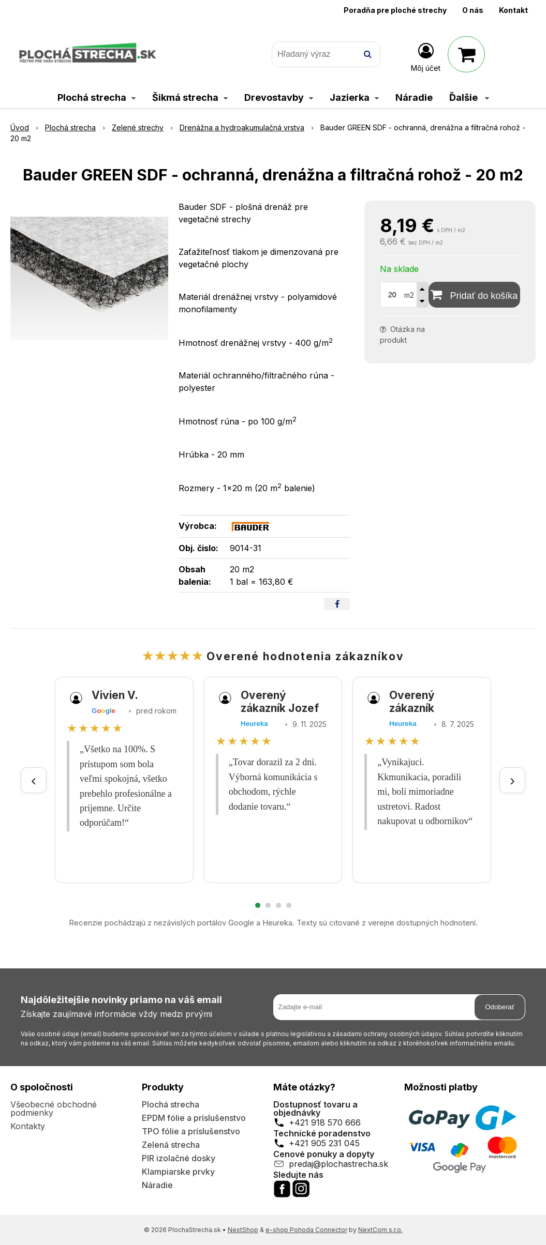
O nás (472, 10)
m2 (409, 295)
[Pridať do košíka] (474, 295)
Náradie (157, 1185)
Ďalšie (469, 97)
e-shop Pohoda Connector (306, 1230)
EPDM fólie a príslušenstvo (194, 1118)
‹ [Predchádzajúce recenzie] (33, 779)
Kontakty (27, 1126)
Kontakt (513, 10)
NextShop (243, 1230)
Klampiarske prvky (178, 1171)
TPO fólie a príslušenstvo (191, 1131)
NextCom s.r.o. (380, 1230)
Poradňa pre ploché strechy (395, 10)
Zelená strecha (171, 1145)
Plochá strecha (170, 1104)
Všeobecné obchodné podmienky (53, 1108)
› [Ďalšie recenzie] (512, 779)
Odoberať (499, 1007)
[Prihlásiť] (425, 56)
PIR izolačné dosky (178, 1158)
